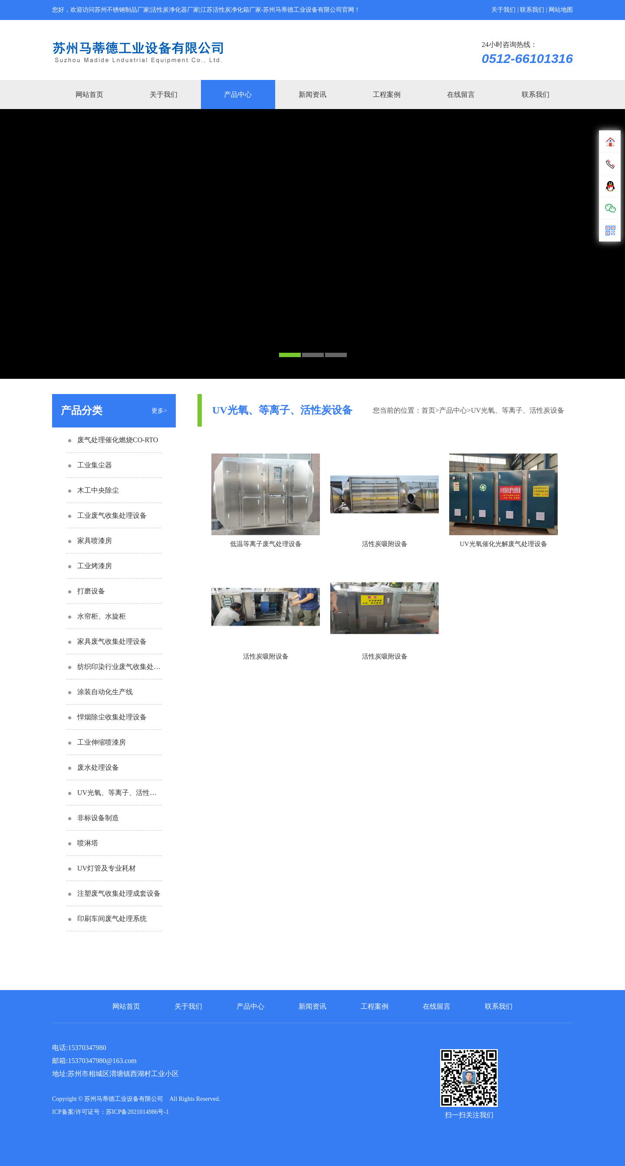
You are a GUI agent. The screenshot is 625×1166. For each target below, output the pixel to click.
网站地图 (561, 10)
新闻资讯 (312, 94)
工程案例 (387, 94)
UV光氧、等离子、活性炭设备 (517, 410)
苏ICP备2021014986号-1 (137, 1112)
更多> (159, 410)
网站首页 (89, 94)
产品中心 (238, 94)
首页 (428, 410)
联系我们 (532, 10)
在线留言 (461, 94)
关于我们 (503, 10)
